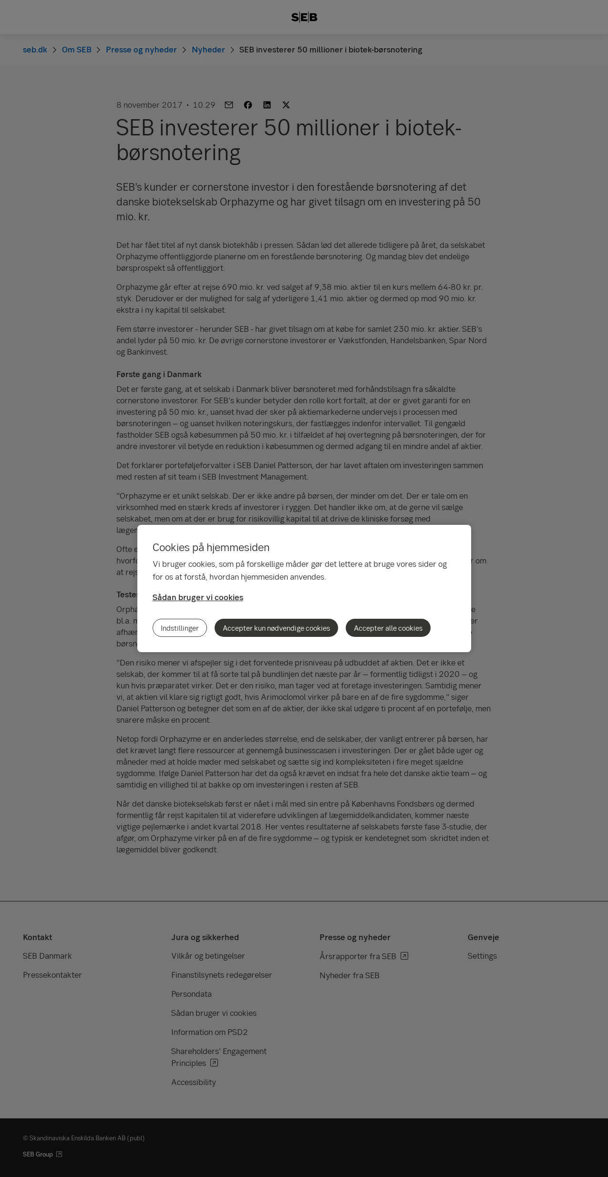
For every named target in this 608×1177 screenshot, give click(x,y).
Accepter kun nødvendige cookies (276, 628)
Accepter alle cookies (388, 628)
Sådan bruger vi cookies (198, 597)
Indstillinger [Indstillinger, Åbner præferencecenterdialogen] (180, 628)
